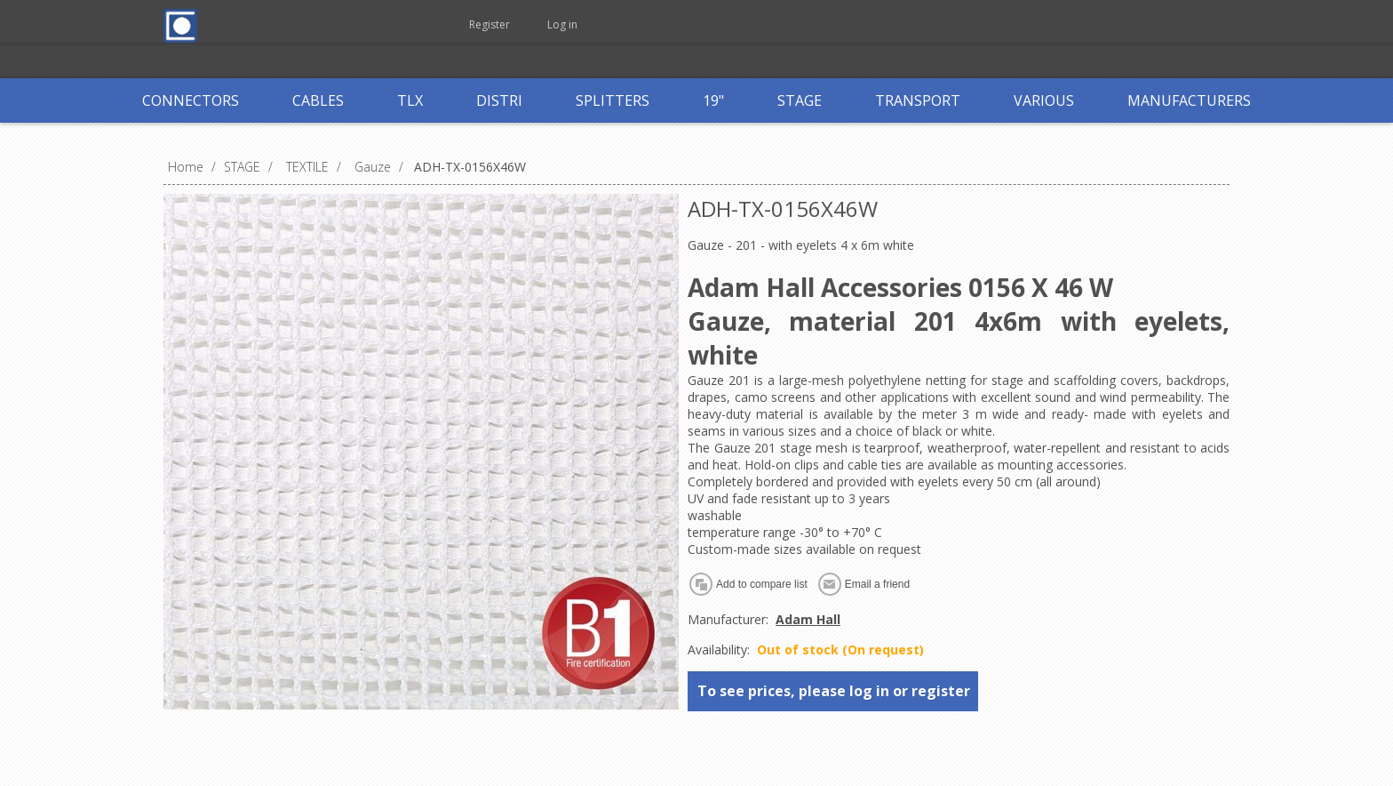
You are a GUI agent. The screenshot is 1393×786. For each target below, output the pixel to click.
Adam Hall (808, 619)
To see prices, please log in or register (833, 691)
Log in (562, 24)
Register (489, 24)
